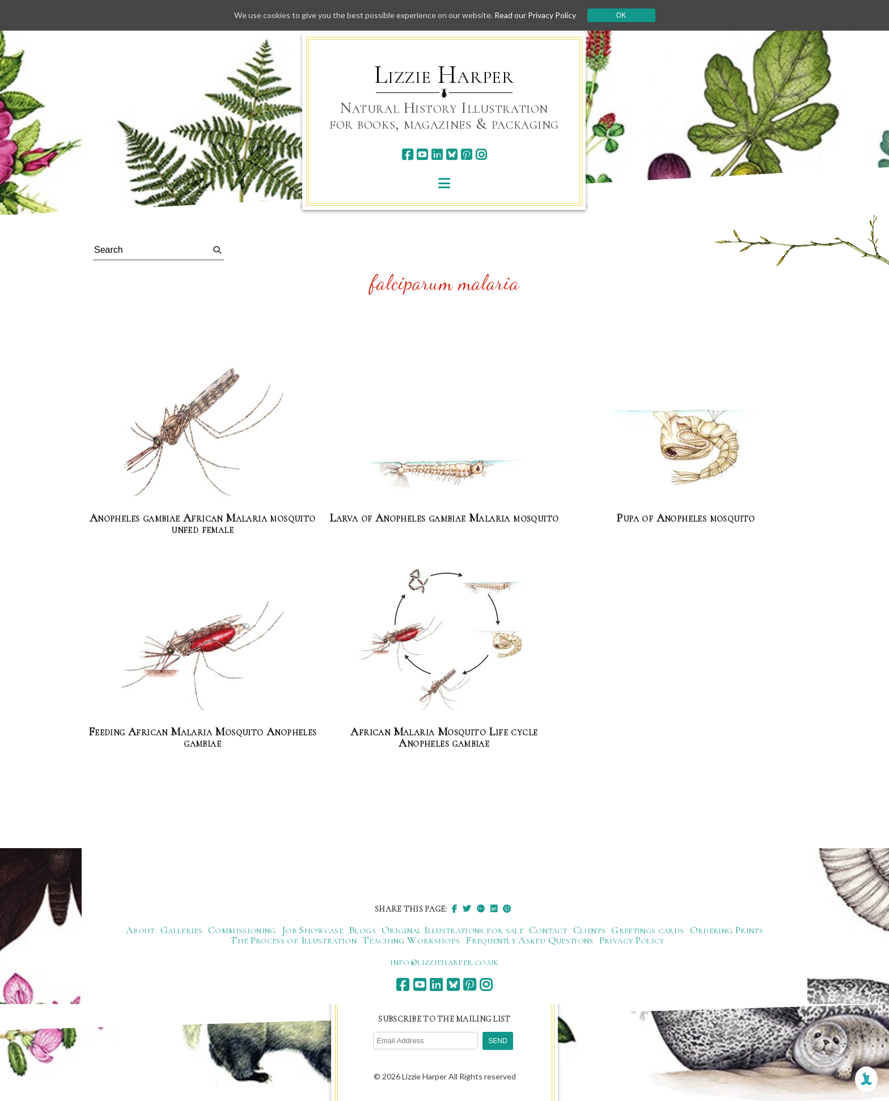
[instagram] (481, 154)
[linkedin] (436, 154)
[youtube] (422, 154)
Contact (548, 930)
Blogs (362, 930)
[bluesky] (451, 154)
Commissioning (242, 930)
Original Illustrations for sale (452, 930)
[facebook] (407, 154)
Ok (621, 15)
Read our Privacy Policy (535, 15)
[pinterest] (466, 154)
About (140, 930)
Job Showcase (312, 930)
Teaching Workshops (411, 940)
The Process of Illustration (293, 940)
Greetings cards (647, 930)
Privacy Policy (631, 940)
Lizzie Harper (444, 75)
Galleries (181, 930)
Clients (589, 930)
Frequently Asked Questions (529, 940)
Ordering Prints (726, 930)
